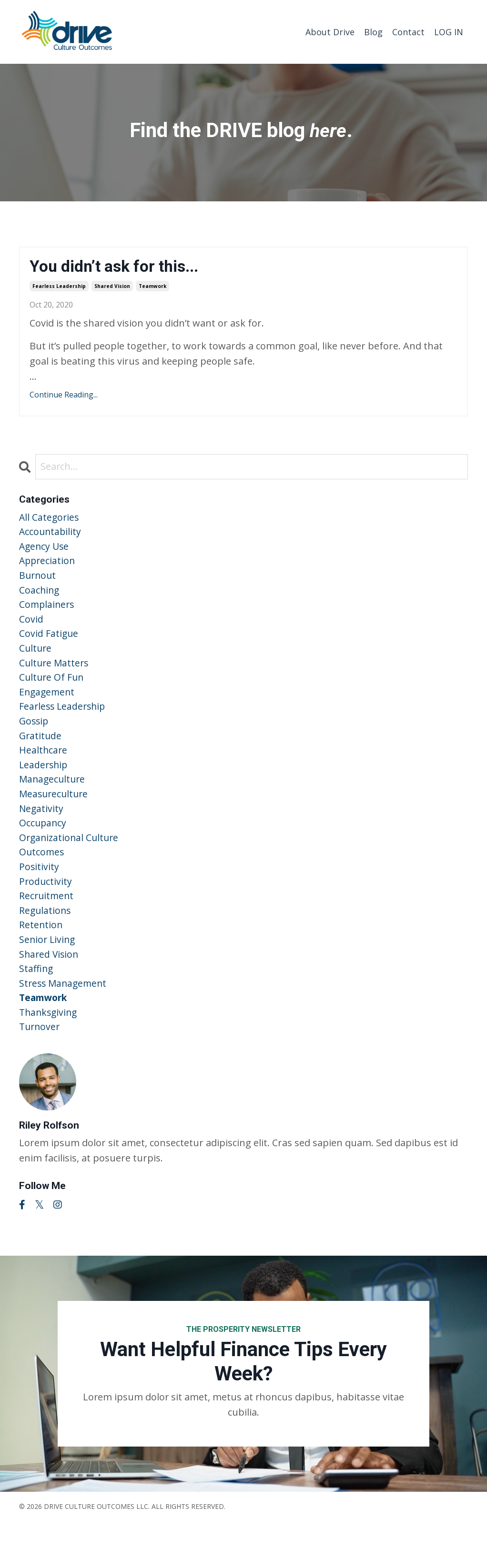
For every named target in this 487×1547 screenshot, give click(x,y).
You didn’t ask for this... (120, 267)
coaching (40, 594)
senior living (48, 960)
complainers (47, 610)
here (328, 129)
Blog (373, 31)
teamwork (152, 287)
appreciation (48, 564)
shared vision (112, 287)
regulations (45, 929)
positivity (39, 884)
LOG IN (448, 31)
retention (41, 945)
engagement (48, 701)
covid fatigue (49, 640)
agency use (45, 549)
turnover (40, 1051)
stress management (64, 1006)
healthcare (43, 762)
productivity (46, 899)
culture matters (55, 670)
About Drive (330, 31)
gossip (34, 731)
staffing (36, 990)
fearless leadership (59, 287)
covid (31, 625)
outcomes (42, 869)
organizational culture (70, 853)
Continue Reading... (64, 396)
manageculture (53, 792)
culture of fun (52, 686)
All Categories (50, 518)
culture (36, 655)
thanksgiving (49, 1036)
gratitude (41, 747)
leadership (44, 777)
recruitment (47, 914)
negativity (41, 823)
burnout (38, 579)
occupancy (43, 838)
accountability (51, 533)
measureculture (55, 808)
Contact (408, 31)
